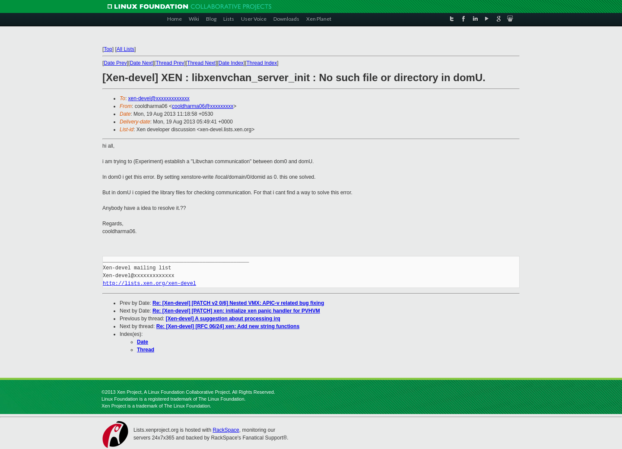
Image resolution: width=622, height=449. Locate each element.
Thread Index (262, 63)
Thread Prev (170, 63)
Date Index (231, 63)
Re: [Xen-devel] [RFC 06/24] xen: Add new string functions (228, 326)
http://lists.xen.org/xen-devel (149, 283)
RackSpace (226, 430)
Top (108, 49)
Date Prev (115, 63)
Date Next (141, 63)
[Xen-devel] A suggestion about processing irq (223, 319)
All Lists (125, 49)
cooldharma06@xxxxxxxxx (202, 106)
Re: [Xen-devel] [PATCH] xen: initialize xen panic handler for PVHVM (236, 311)
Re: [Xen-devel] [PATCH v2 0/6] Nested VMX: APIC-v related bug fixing (238, 303)
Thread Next (201, 63)
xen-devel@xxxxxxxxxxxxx (159, 98)
